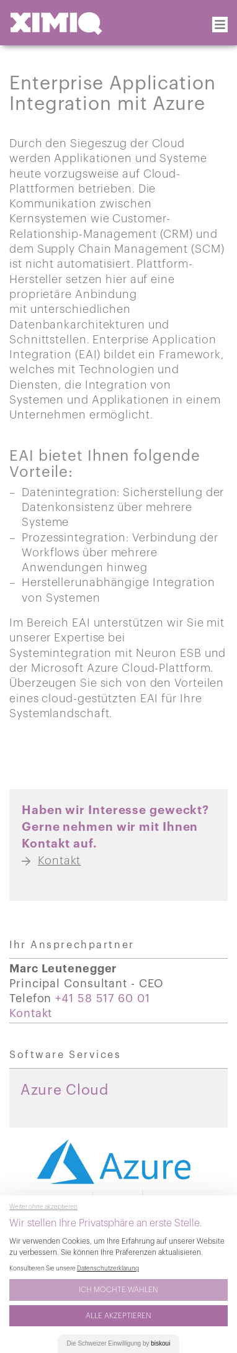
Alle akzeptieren (118, 1315)
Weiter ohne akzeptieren (43, 1207)
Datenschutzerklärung (108, 1268)
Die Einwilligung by (119, 1343)
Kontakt (30, 1013)
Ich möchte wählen (118, 1289)
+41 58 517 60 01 (102, 998)
